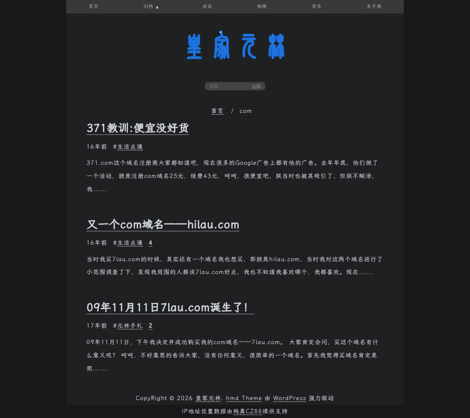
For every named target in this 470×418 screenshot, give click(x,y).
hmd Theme (244, 398)
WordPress (289, 398)
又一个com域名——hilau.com (162, 224)
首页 (217, 111)
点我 (256, 86)
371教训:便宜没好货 (137, 128)
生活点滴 (130, 146)
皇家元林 (235, 46)
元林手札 (130, 325)
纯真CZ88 (247, 411)
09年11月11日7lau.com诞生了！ (170, 307)
